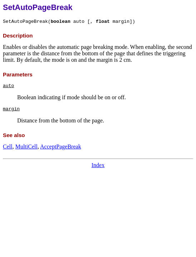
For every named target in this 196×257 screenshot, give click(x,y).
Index (98, 165)
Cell (8, 146)
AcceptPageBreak (60, 146)
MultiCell (26, 146)
